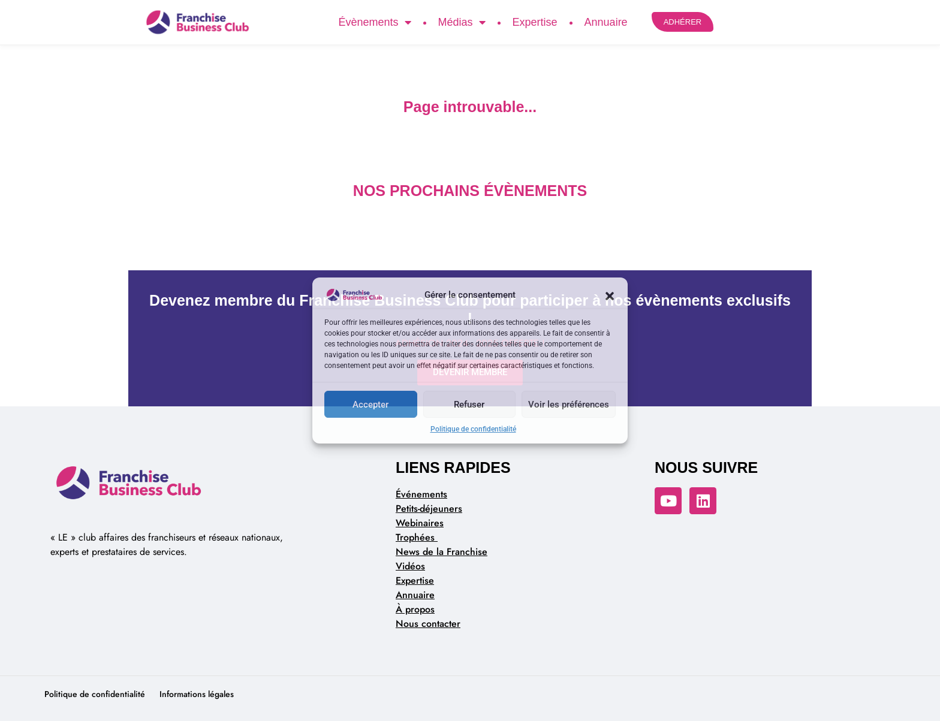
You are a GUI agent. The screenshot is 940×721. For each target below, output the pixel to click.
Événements (421, 494)
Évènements (374, 22)
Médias (462, 22)
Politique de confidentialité (473, 429)
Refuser (469, 404)
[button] (610, 295)
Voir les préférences (568, 404)
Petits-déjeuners (429, 508)
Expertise (535, 22)
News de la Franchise (441, 552)
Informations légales (196, 694)
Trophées (417, 537)
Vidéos (410, 566)
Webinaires (420, 523)
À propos (415, 609)
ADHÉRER (683, 21)
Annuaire (606, 22)
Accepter (370, 404)
